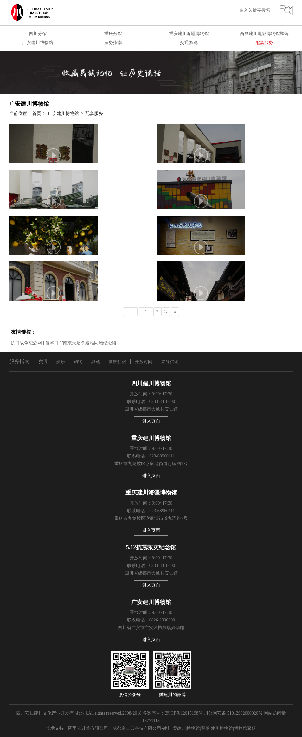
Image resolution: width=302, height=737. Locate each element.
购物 (78, 361)
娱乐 (60, 361)
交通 (43, 361)
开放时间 (143, 361)
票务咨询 (170, 361)
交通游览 (189, 42)
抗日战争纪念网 (26, 343)
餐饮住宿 (117, 361)
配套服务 (264, 42)
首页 (36, 113)
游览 (95, 361)
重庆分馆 (113, 33)
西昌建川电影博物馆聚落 (264, 33)
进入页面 (151, 421)
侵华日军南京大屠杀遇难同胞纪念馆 (80, 343)
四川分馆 (38, 33)
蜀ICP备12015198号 (184, 713)
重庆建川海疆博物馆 (189, 33)
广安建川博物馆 (37, 42)
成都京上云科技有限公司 (136, 728)
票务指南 (113, 42)
